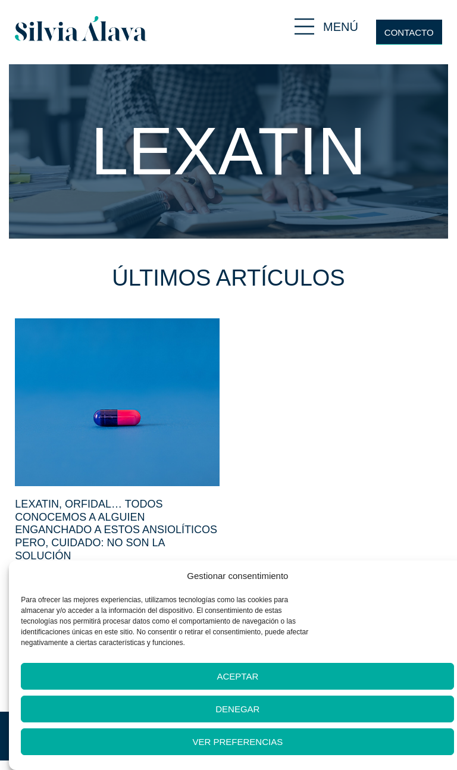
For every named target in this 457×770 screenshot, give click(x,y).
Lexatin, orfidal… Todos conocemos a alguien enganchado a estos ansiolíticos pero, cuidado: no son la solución (116, 529)
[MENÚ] (304, 26)
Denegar (237, 709)
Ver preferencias (238, 742)
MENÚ (340, 26)
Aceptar (237, 676)
